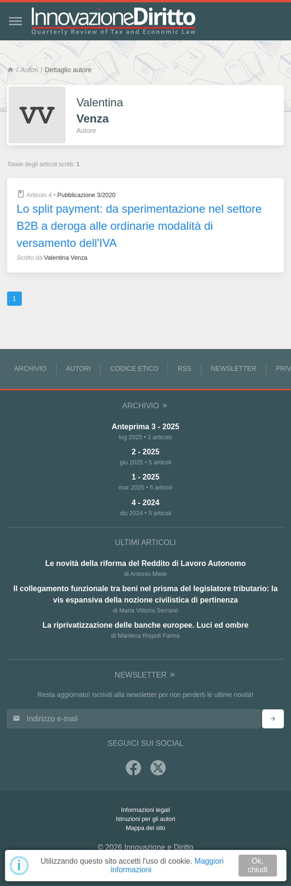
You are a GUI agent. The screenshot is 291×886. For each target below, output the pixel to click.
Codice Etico (134, 368)
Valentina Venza (66, 257)
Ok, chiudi (258, 865)
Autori (29, 70)
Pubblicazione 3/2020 (86, 194)
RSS (184, 368)
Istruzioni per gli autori (145, 818)
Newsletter (233, 368)
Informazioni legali (145, 809)
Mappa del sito (145, 827)
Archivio (30, 368)
